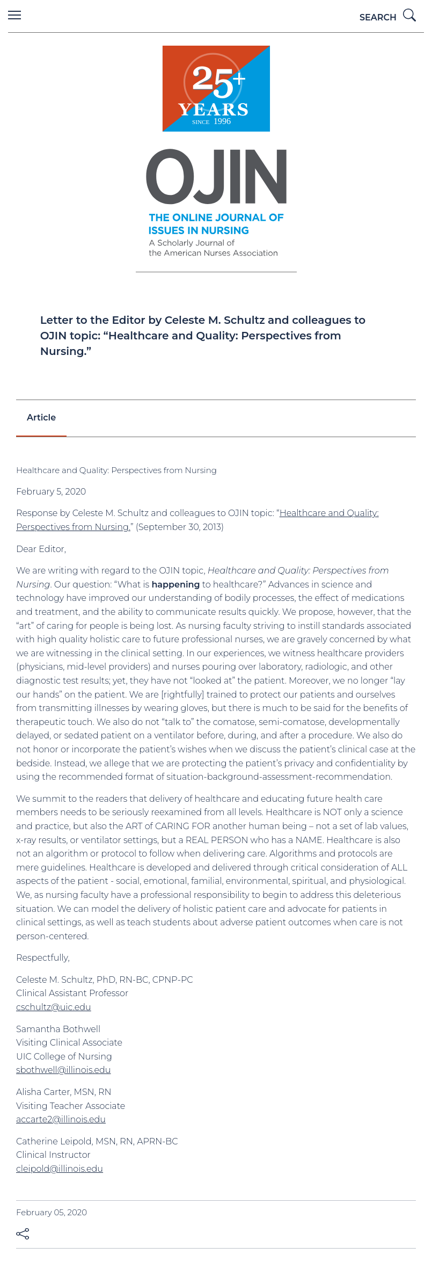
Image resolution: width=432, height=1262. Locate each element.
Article (41, 417)
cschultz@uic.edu (53, 1007)
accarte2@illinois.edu (61, 1119)
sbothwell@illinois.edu (63, 1070)
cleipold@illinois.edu (59, 1169)
